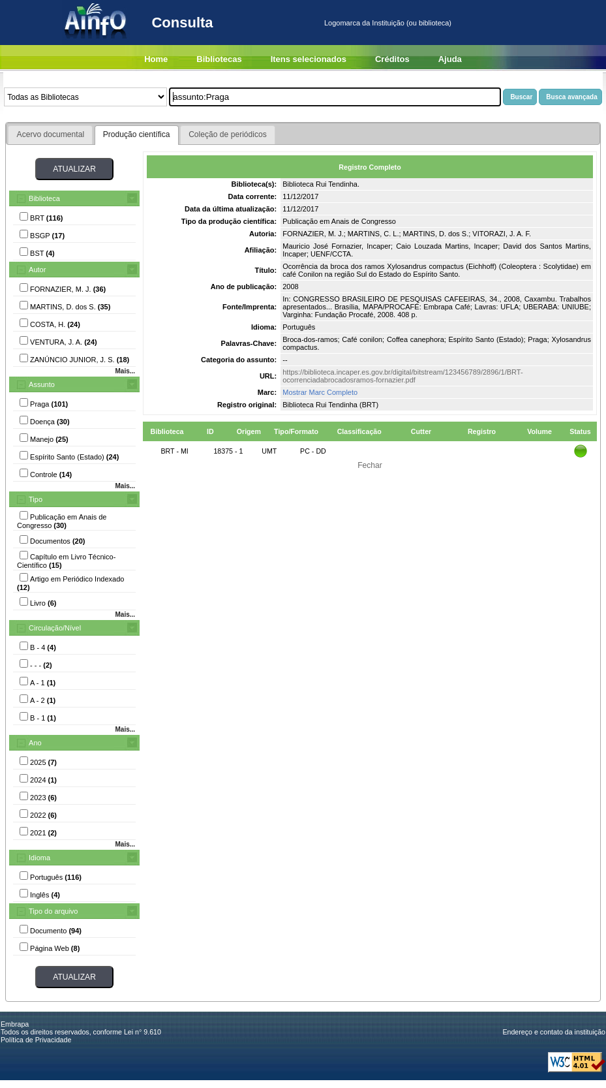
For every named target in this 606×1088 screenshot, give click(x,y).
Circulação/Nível (55, 628)
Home (156, 59)
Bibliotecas (218, 59)
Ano (35, 743)
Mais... (125, 371)
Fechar (369, 465)
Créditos (392, 59)
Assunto (42, 384)
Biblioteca (44, 198)
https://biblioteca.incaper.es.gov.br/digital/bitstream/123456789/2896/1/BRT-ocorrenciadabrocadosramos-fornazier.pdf (402, 376)
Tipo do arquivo (53, 911)
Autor (37, 269)
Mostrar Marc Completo (319, 392)
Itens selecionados (308, 59)
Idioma (39, 858)
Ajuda (450, 59)
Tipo (35, 499)
